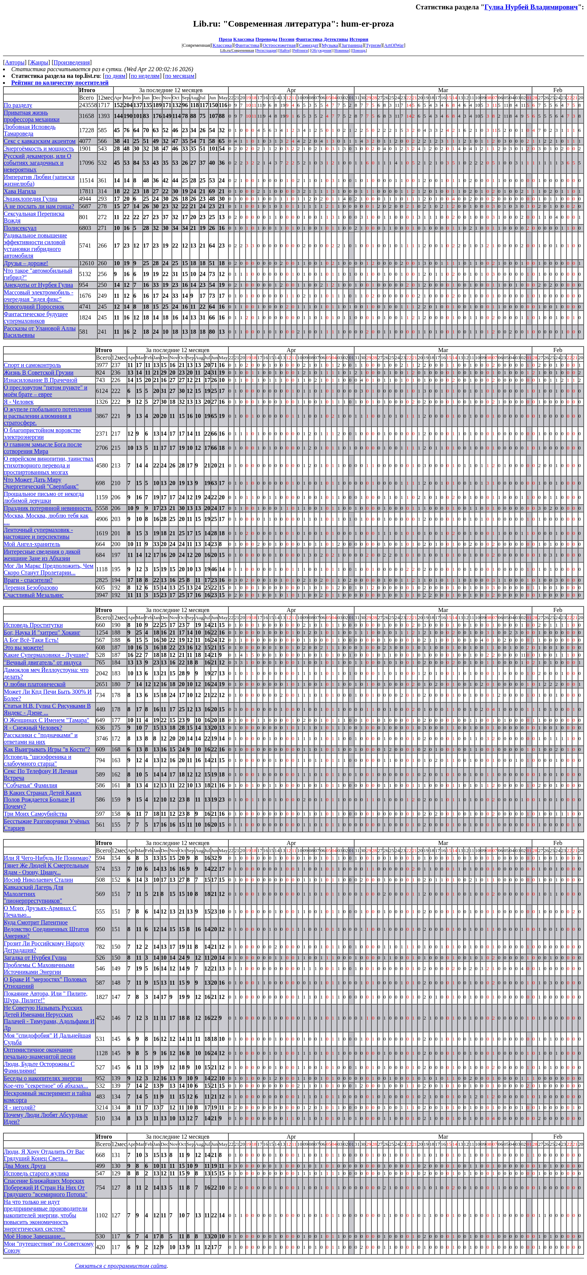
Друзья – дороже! (26, 263)
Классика (243, 39)
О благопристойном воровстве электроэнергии (42, 433)
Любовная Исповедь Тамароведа (30, 130)
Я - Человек (19, 402)
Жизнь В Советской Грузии (38, 372)
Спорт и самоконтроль (32, 365)
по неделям (145, 76)
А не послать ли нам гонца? (39, 206)
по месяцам (179, 76)
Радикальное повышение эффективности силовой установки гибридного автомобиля (35, 245)
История (358, 39)
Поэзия (286, 39)
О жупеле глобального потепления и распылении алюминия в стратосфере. (48, 416)
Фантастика (309, 39)
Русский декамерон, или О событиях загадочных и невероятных (37, 163)
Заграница (352, 45)
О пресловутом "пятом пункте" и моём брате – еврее (45, 390)
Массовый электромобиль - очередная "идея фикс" (38, 295)
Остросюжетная (279, 45)
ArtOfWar (394, 45)
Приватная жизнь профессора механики (32, 115)
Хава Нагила (20, 191)
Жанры (39, 62)
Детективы (336, 39)
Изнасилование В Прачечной (40, 380)
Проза (225, 39)
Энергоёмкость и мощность (39, 148)
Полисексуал (20, 228)
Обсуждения (321, 50)
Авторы (14, 62)
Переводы (266, 39)
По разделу (18, 105)
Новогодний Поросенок (34, 306)
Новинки (342, 50)
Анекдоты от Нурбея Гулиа (38, 285)
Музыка (330, 45)
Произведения (72, 62)
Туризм (373, 45)
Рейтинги (300, 50)
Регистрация (266, 50)
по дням (115, 76)
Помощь (359, 50)
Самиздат (309, 45)
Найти (285, 50)
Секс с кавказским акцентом (40, 141)
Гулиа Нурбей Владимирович (531, 7)
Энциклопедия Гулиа (30, 199)
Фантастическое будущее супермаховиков (36, 317)
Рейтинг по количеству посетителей (60, 82)
